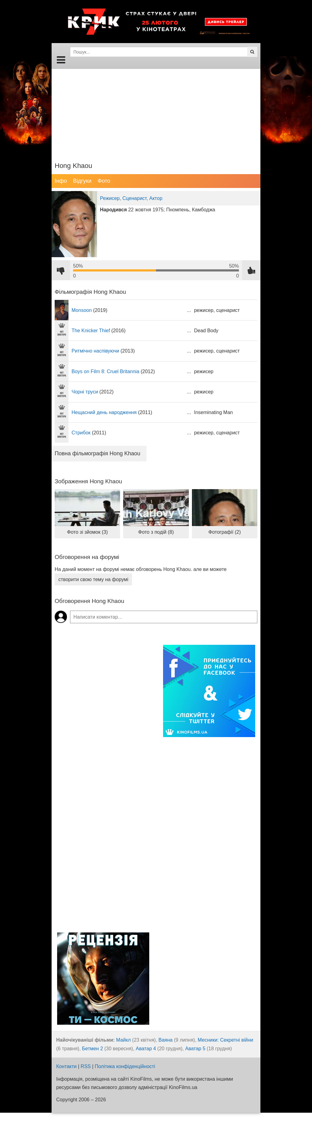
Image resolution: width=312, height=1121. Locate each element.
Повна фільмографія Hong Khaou (97, 453)
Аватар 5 (195, 1048)
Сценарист (135, 198)
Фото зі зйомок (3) (87, 532)
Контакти (66, 1066)
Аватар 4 (146, 1048)
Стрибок (81, 432)
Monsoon (82, 310)
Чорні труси (85, 391)
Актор (155, 198)
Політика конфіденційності (125, 1066)
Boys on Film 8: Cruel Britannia (105, 371)
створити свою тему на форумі (93, 579)
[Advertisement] (156, 112)
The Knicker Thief (91, 330)
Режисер (110, 198)
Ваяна (165, 1040)
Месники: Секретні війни (225, 1040)
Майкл (123, 1040)
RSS (86, 1066)
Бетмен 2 (92, 1048)
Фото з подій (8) (156, 532)
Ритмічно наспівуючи (95, 350)
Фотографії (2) (225, 532)
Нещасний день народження (104, 412)
